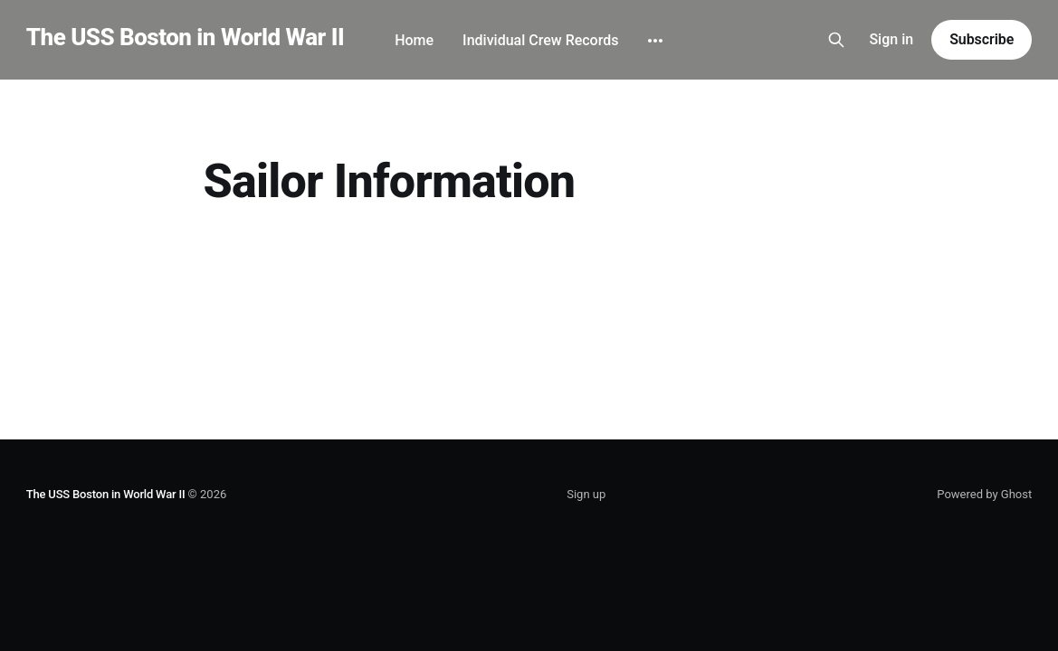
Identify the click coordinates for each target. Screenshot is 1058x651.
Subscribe (981, 39)
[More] (655, 40)
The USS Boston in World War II (185, 37)
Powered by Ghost (984, 494)
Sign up (586, 494)
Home (414, 40)
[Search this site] (836, 39)
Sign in (891, 39)
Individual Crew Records (540, 40)
